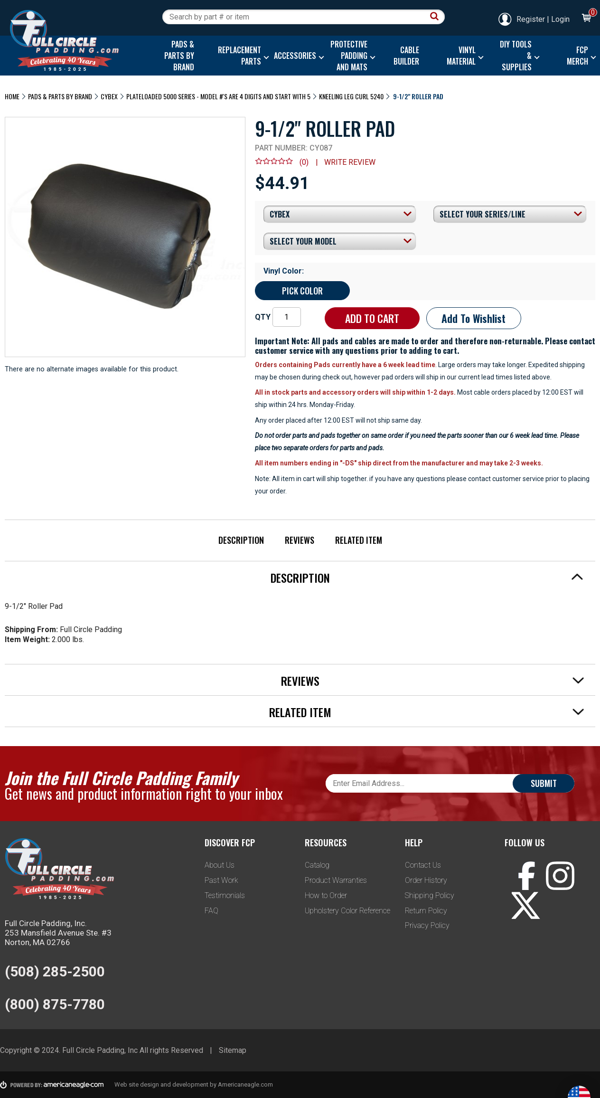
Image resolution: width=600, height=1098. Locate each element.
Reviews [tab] (432, 680)
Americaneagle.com (245, 1084)
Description (241, 540)
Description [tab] (427, 577)
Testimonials (225, 895)
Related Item (358, 540)
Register (521, 19)
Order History (426, 880)
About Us (219, 865)
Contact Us (423, 865)
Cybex (109, 96)
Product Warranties (336, 880)
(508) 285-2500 (55, 971)
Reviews (299, 540)
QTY (263, 317)
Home (12, 96)
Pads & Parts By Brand (60, 96)
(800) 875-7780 (55, 1004)
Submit (544, 783)
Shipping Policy (429, 895)
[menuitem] (178, 56)
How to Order (326, 895)
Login (560, 19)
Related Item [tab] (426, 711)
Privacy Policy (427, 925)
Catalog (317, 865)
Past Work (221, 880)
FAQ (211, 910)
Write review (349, 162)
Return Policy (426, 910)
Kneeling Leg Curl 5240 (351, 96)
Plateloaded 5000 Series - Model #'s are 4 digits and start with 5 (218, 96)
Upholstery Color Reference (347, 910)
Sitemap (232, 1050)
